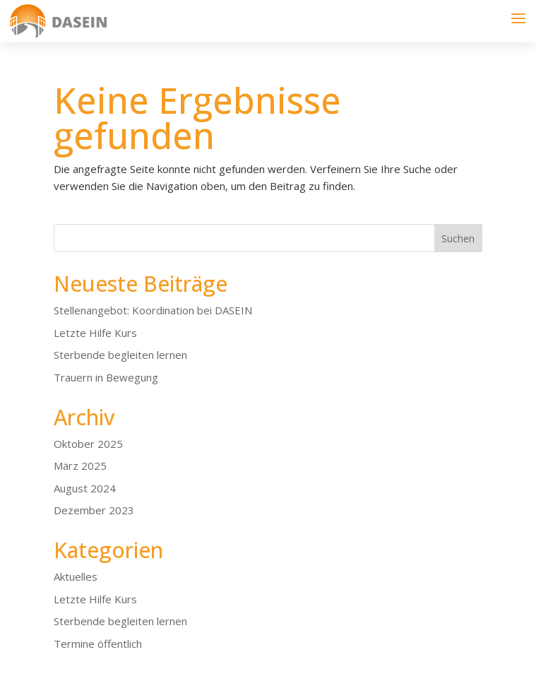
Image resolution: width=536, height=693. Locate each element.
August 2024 (85, 488)
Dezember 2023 (94, 510)
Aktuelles (75, 576)
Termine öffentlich (98, 643)
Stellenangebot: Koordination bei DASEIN (153, 310)
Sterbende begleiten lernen (120, 355)
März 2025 (80, 465)
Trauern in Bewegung (106, 377)
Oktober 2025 (88, 444)
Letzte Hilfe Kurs (95, 333)
